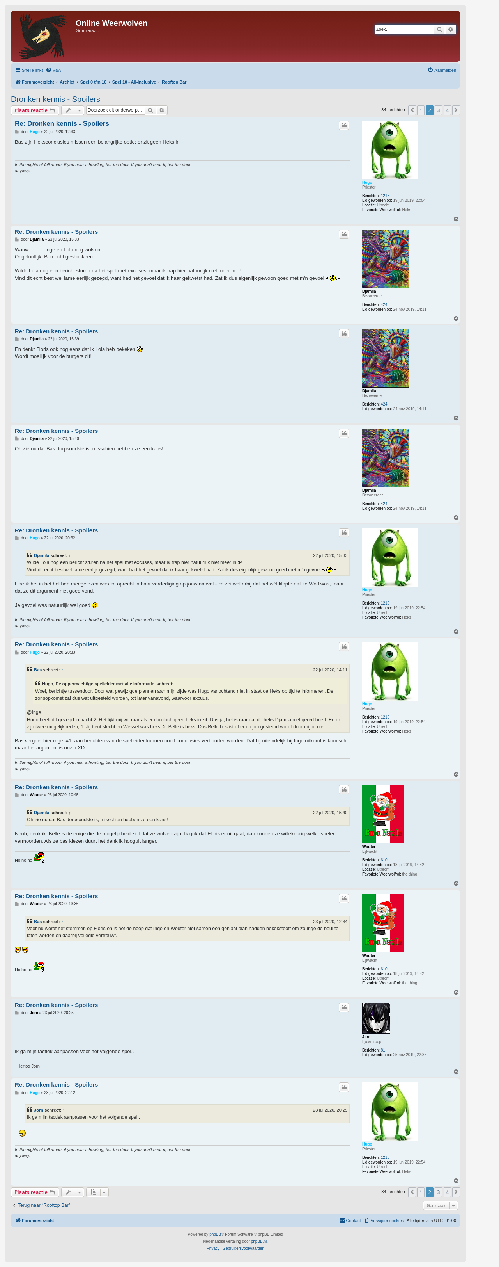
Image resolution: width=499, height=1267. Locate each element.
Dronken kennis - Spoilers (55, 99)
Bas (38, 669)
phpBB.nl (259, 1241)
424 (384, 305)
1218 (385, 196)
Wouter (368, 847)
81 (383, 1050)
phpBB (215, 1234)
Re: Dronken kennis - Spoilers (62, 123)
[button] (412, 110)
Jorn (366, 1037)
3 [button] (438, 110)
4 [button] (447, 110)
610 (384, 860)
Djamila (369, 291)
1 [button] (420, 110)
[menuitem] (53, 70)
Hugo (367, 182)
